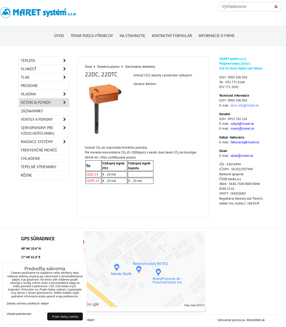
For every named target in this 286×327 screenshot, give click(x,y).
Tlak (45, 77)
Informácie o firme (217, 35)
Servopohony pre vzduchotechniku (45, 130)
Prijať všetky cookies (65, 316)
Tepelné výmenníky (38, 166)
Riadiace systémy (45, 142)
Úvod (59, 35)
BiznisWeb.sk (256, 320)
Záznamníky (32, 111)
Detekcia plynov (45, 102)
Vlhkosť (45, 69)
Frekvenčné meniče (39, 150)
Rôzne (26, 175)
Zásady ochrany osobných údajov (28, 303)
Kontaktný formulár (172, 35)
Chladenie (30, 158)
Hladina (45, 94)
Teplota (45, 61)
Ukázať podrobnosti (19, 313)
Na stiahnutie (132, 35)
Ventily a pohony (45, 119)
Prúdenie (29, 85)
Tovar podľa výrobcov (92, 35)
